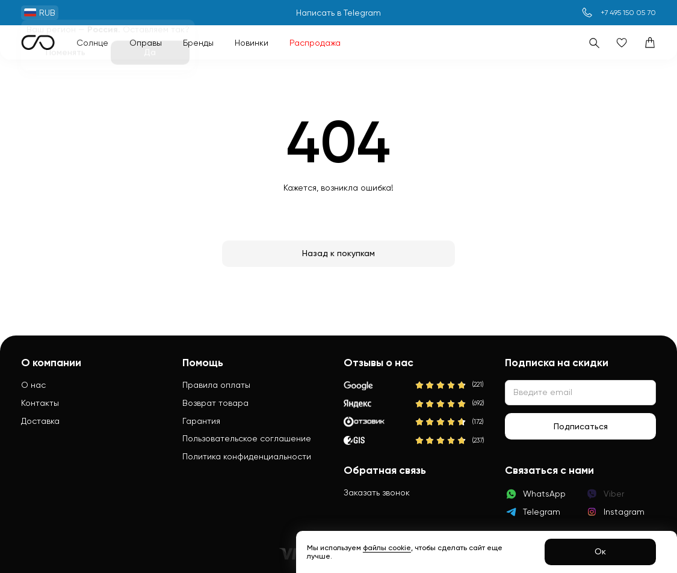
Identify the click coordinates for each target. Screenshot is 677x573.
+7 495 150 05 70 (628, 12)
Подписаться (581, 426)
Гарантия (201, 421)
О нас (33, 385)
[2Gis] (416, 440)
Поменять (65, 55)
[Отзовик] (416, 422)
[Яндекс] (416, 404)
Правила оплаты (216, 385)
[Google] (416, 385)
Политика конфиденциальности (246, 456)
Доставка (40, 421)
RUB (39, 12)
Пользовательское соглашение (246, 438)
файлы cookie (387, 548)
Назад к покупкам (338, 253)
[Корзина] (650, 43)
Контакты (40, 403)
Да (150, 55)
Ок (600, 551)
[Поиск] (594, 43)
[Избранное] (622, 43)
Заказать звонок (377, 492)
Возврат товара (215, 403)
